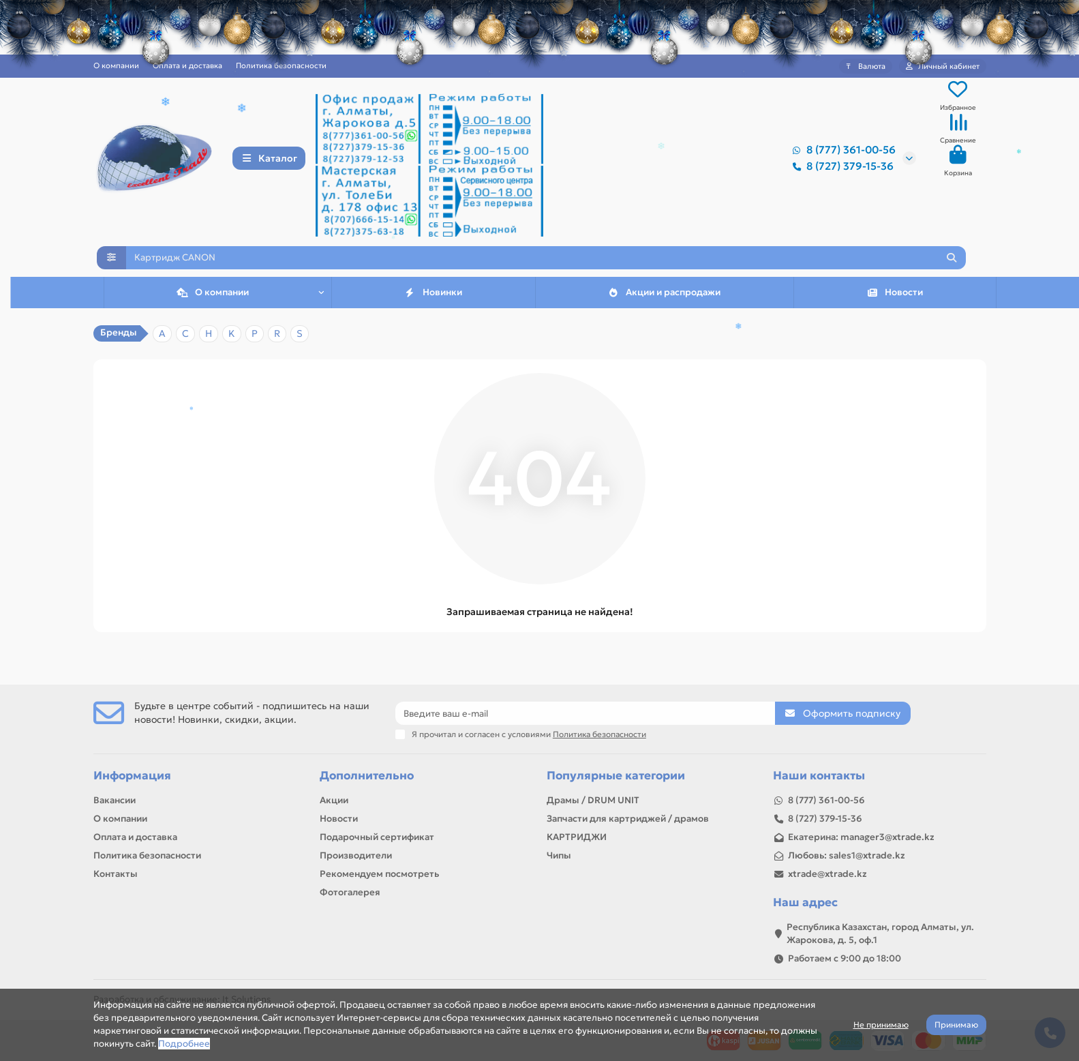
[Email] (585, 713)
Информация (132, 775)
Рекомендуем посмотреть (379, 874)
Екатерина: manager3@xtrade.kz (861, 837)
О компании (120, 818)
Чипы (559, 855)
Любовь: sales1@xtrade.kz (846, 855)
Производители (356, 855)
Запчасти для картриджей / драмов (628, 818)
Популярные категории (616, 775)
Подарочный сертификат (377, 837)
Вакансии (114, 800)
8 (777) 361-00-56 (841, 151)
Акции (334, 800)
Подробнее (184, 1043)
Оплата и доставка (187, 65)
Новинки (433, 306)
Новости (894, 306)
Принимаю (956, 1024)
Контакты (115, 874)
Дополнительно (367, 775)
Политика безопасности (281, 65)
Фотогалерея (350, 892)
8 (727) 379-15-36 (840, 167)
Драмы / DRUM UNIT (593, 800)
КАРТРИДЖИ (577, 837)
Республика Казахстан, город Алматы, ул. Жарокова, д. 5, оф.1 (880, 933)
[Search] (546, 266)
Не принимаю (881, 1024)
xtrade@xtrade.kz (827, 874)
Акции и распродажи (663, 306)
